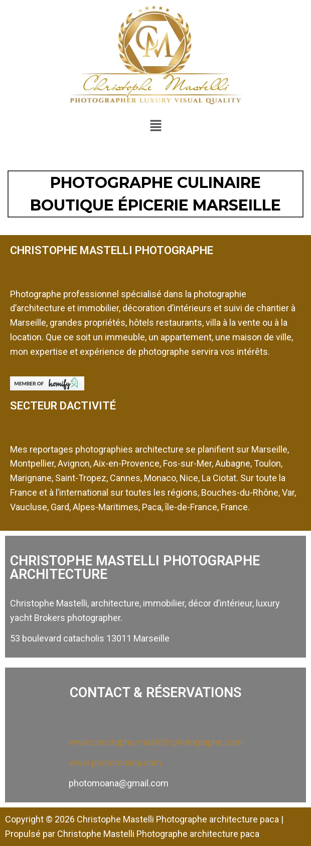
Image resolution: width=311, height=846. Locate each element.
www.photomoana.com (115, 762)
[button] (155, 125)
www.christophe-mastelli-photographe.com (156, 742)
